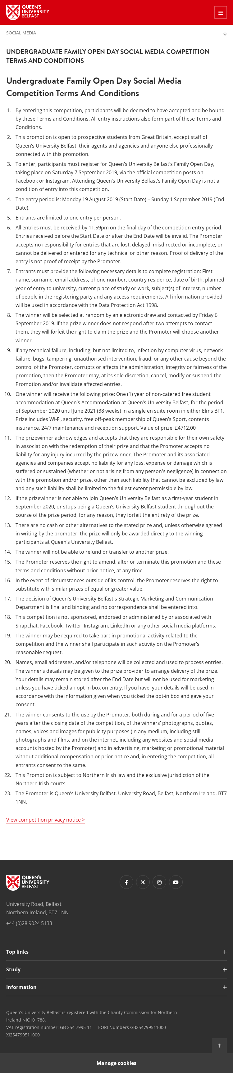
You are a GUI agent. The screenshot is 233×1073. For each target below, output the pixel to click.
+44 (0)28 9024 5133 (29, 923)
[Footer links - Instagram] (159, 882)
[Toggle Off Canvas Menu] (220, 12)
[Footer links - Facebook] (126, 882)
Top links (17, 951)
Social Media (21, 33)
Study (13, 969)
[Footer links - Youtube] (176, 882)
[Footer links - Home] (27, 883)
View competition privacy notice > (45, 819)
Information (21, 987)
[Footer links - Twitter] (143, 882)
